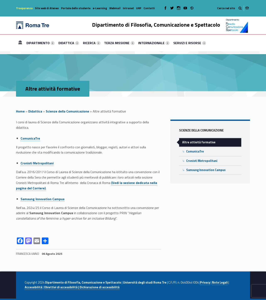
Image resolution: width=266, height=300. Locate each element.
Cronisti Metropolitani (37, 163)
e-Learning (100, 8)
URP (138, 8)
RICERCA (91, 42)
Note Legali (220, 282)
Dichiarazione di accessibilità (99, 287)
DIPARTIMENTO (40, 42)
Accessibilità (33, 287)
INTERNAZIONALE (153, 42)
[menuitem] (20, 43)
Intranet (128, 8)
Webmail (115, 8)
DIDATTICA (68, 42)
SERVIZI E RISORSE (189, 42)
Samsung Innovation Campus (205, 170)
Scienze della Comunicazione (67, 111)
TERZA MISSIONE (119, 42)
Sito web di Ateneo (47, 8)
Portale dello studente (75, 8)
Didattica (35, 111)
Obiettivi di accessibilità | (62, 287)
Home (20, 43)
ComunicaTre (30, 138)
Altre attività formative (199, 142)
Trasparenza (24, 8)
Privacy (205, 282)
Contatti (149, 8)
